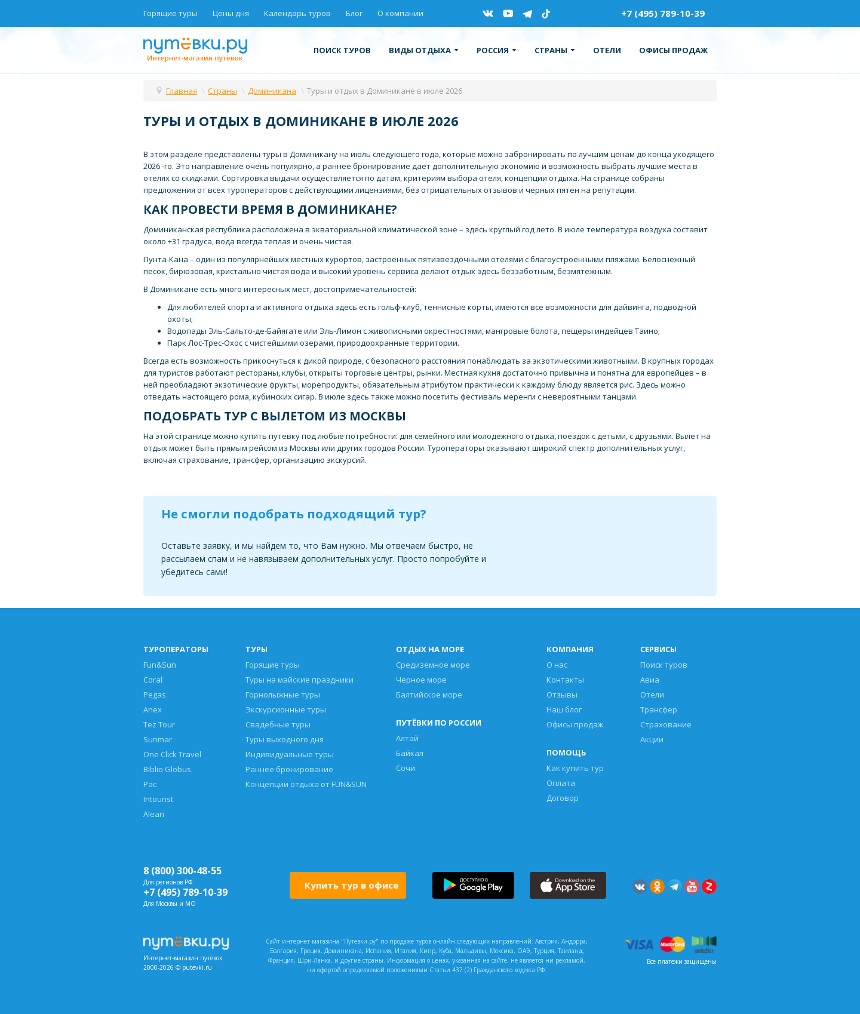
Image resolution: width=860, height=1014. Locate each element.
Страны (555, 50)
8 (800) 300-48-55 (182, 870)
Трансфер (658, 709)
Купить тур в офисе (351, 885)
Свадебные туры (278, 724)
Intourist (158, 799)
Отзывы (562, 694)
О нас (556, 664)
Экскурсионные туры (285, 709)
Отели (607, 50)
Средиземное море (433, 664)
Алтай (407, 738)
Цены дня (231, 13)
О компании (400, 13)
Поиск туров (342, 50)
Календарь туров (297, 13)
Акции (652, 739)
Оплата (560, 783)
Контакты (565, 679)
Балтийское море (429, 694)
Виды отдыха (424, 50)
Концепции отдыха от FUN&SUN (306, 784)
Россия (497, 50)
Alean (153, 814)
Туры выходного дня (284, 739)
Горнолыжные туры (282, 694)
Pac (149, 784)
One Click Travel (172, 754)
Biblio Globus (167, 769)
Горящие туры (170, 13)
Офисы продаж (673, 50)
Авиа (649, 679)
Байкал (409, 753)
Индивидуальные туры (289, 754)
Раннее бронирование (289, 769)
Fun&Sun (159, 664)
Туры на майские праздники (299, 679)
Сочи (405, 768)
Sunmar (157, 739)
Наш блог (564, 709)
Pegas (154, 694)
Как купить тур (575, 768)
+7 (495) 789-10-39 (663, 13)
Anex (152, 709)
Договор (562, 797)
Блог (354, 13)
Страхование (666, 724)
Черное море (421, 679)
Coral (152, 679)
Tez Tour (159, 724)
